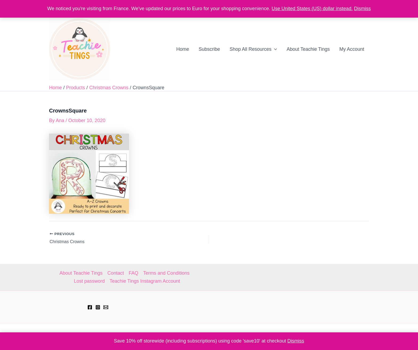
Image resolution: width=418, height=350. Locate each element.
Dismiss (362, 8)
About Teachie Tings (81, 273)
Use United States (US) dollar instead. (312, 8)
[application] (274, 49)
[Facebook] (89, 307)
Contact (115, 273)
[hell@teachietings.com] (105, 307)
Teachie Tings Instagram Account (145, 281)
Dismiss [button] (295, 341)
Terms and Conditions (166, 273)
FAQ (133, 273)
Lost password (89, 281)
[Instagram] (97, 307)
